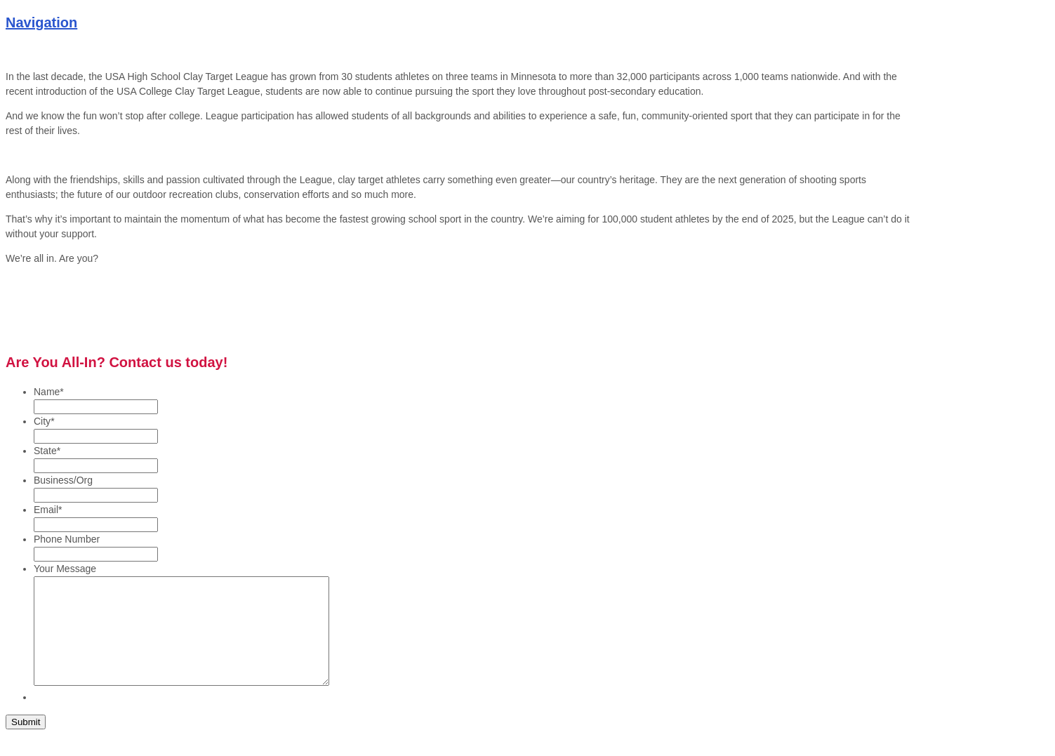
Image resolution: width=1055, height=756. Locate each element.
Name (49, 391)
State (47, 450)
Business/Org (63, 480)
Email (48, 509)
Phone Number (67, 539)
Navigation (41, 22)
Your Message (65, 568)
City (44, 421)
